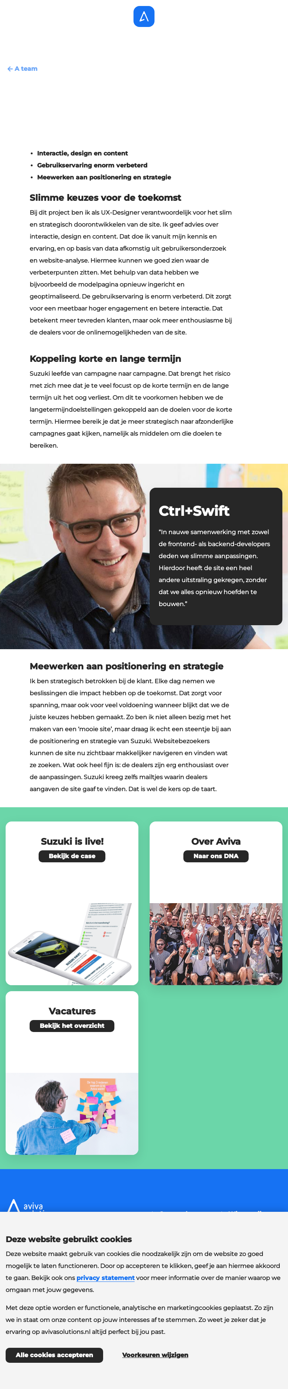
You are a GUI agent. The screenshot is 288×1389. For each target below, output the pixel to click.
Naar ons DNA (216, 856)
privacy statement (105, 1277)
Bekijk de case (72, 856)
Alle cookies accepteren (54, 1355)
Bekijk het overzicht (72, 1025)
